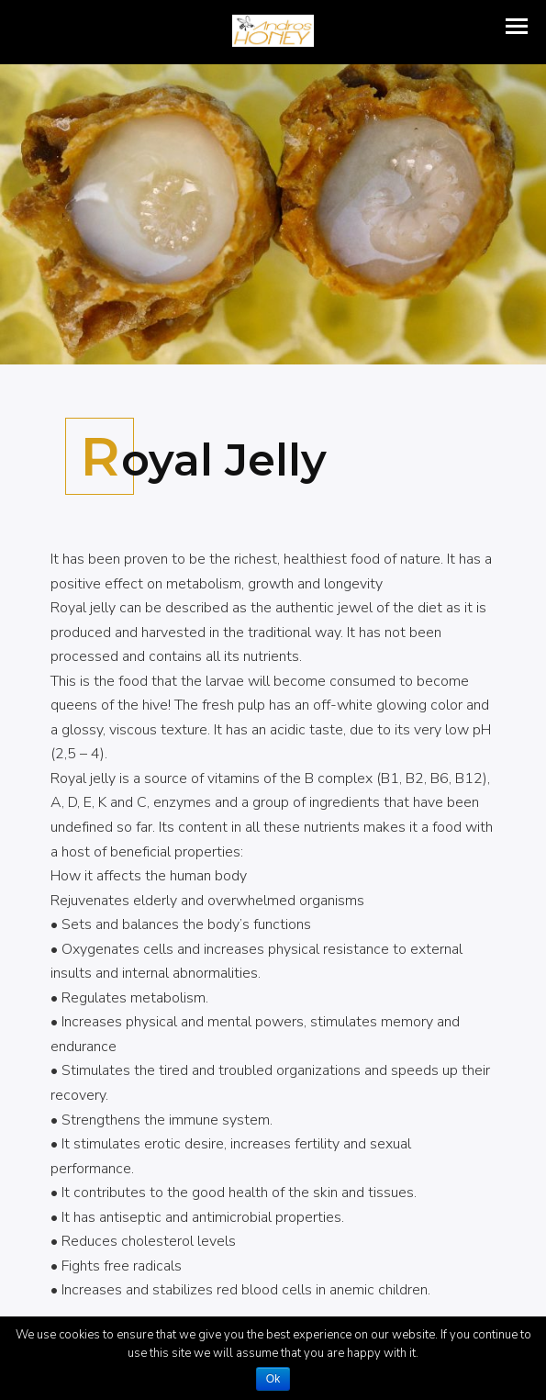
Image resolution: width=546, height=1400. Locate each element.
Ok (273, 1378)
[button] (516, 26)
